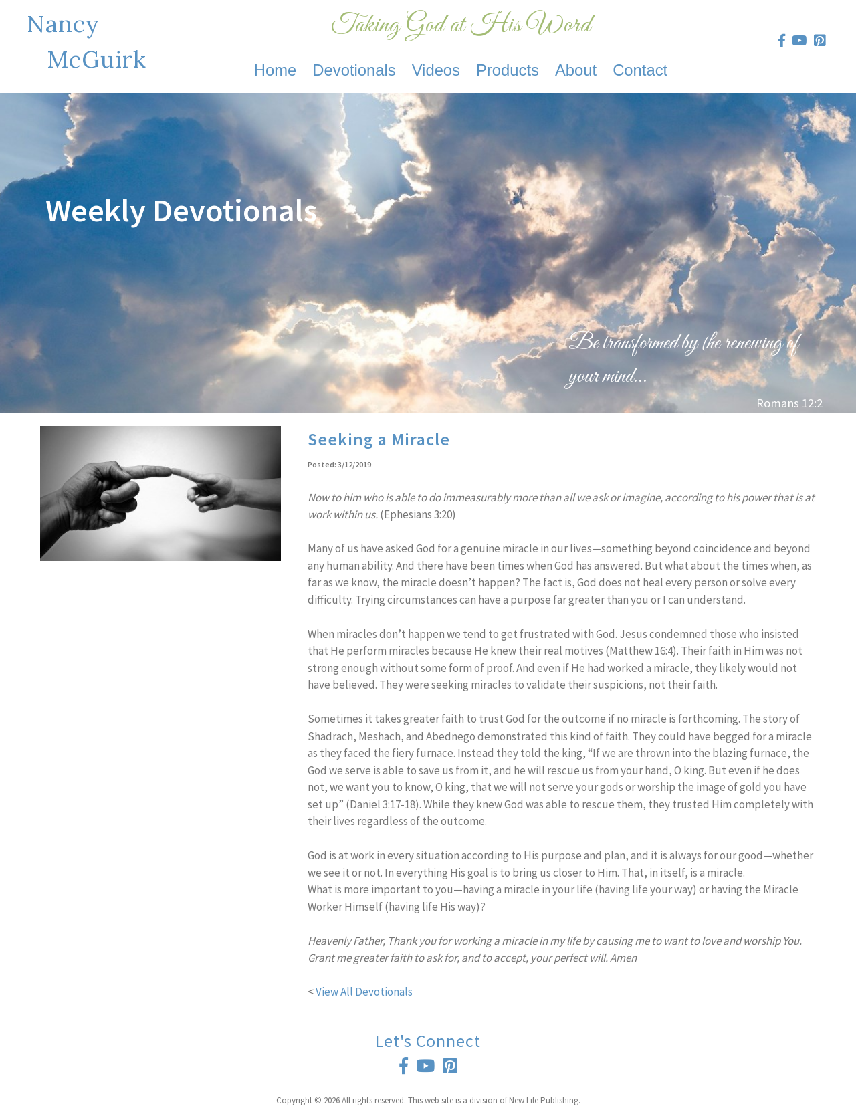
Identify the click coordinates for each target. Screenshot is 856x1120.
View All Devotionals (364, 991)
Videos (436, 70)
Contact (640, 70)
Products (507, 70)
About (576, 70)
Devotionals (353, 70)
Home (275, 70)
